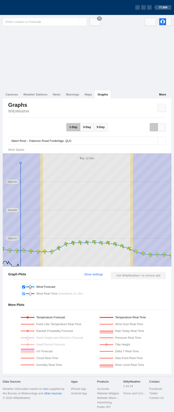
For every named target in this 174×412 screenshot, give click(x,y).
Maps (88, 94)
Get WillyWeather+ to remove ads (138, 275)
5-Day (101, 127)
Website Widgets (108, 393)
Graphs (103, 94)
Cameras (11, 94)
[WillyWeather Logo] (24, 7)
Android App (79, 393)
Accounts (103, 389)
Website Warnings (108, 398)
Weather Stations (35, 94)
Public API (103, 407)
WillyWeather (18, 111)
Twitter (153, 393)
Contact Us (156, 398)
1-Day (73, 127)
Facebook (155, 389)
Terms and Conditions (135, 393)
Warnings (72, 94)
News (56, 94)
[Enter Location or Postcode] (45, 22)
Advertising (104, 402)
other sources (53, 393)
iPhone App (78, 389)
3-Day (87, 127)
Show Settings (93, 274)
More (162, 94)
